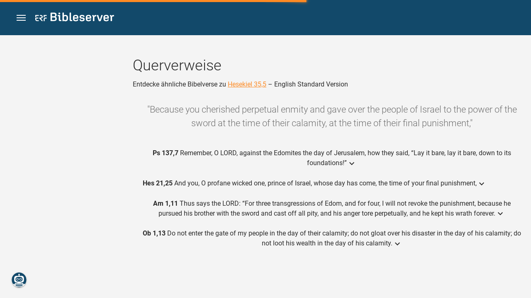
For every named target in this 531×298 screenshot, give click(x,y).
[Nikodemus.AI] (19, 279)
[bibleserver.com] (74, 18)
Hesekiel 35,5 (247, 84)
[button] (21, 18)
